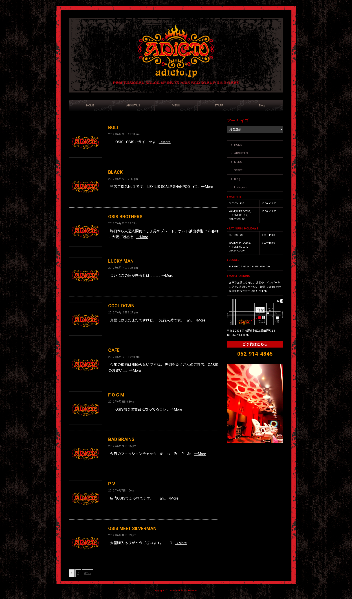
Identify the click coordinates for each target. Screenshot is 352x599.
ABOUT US (133, 105)
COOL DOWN (121, 305)
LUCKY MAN (121, 261)
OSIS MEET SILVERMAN (132, 528)
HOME (90, 105)
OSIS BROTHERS (125, 216)
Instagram (240, 187)
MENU (176, 105)
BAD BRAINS (121, 439)
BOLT (113, 127)
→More (165, 142)
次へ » (87, 573)
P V (111, 484)
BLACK (115, 172)
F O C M (116, 395)
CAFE (113, 350)
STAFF (219, 105)
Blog (262, 105)
